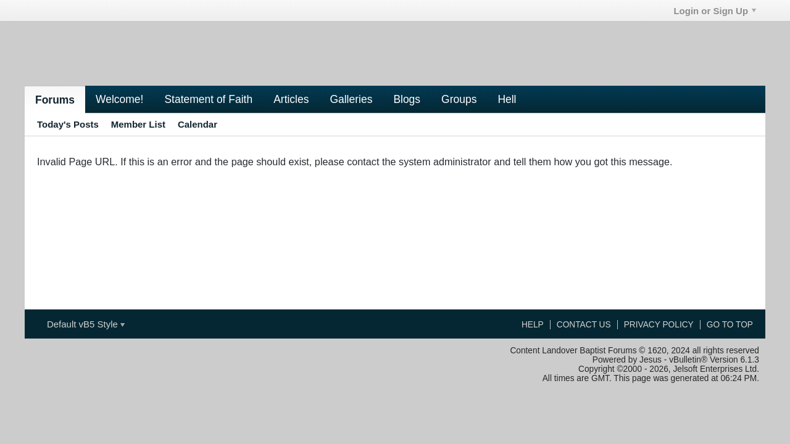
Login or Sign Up (714, 11)
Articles (291, 99)
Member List (138, 124)
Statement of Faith (208, 99)
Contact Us (584, 324)
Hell (506, 99)
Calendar (197, 124)
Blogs (406, 99)
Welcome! (119, 99)
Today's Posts (68, 124)
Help (533, 324)
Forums (55, 100)
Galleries (351, 99)
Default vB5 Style (86, 324)
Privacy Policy (659, 324)
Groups (458, 99)
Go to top (730, 324)
